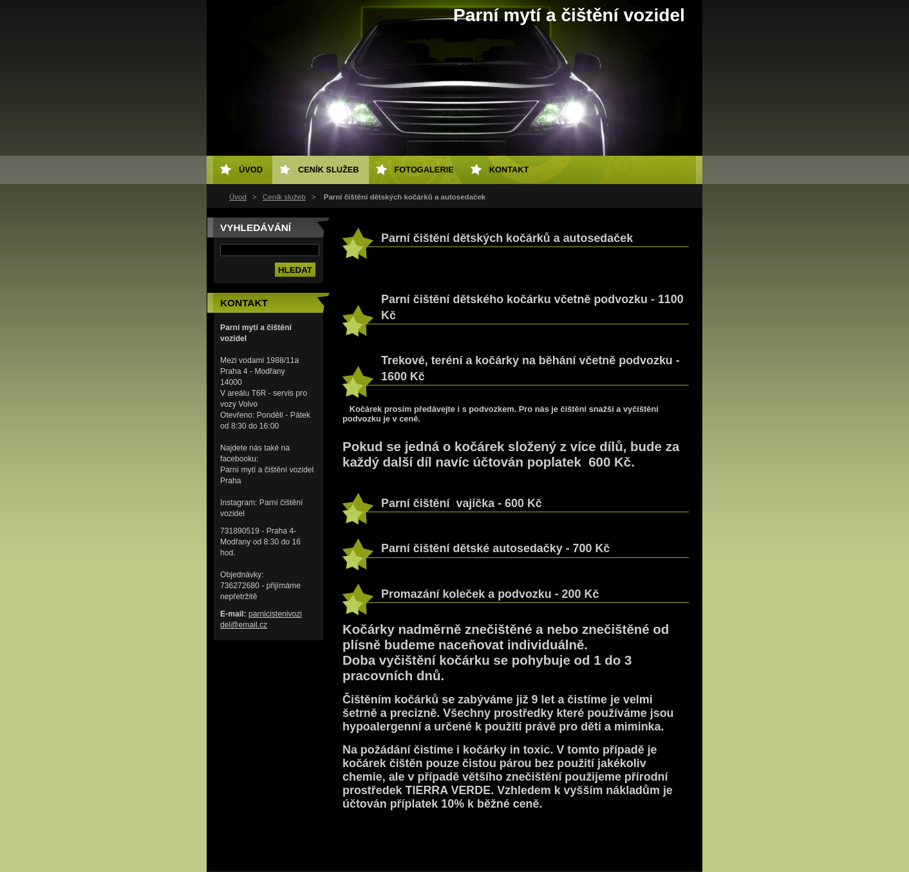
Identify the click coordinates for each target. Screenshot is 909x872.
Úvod (238, 197)
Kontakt (509, 169)
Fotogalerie (424, 169)
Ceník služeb (284, 197)
